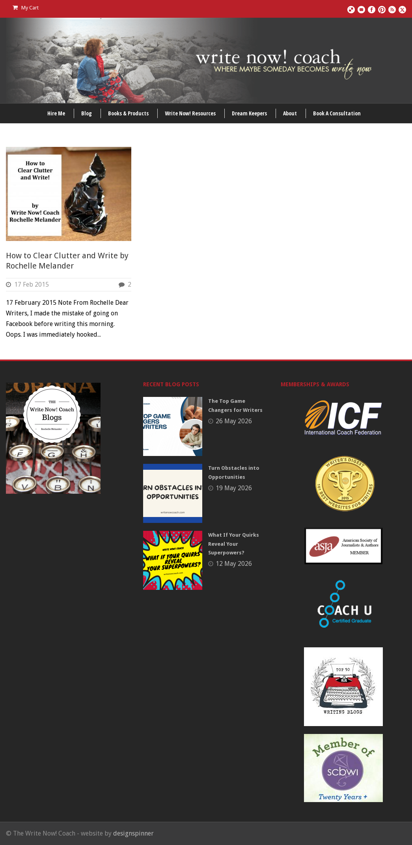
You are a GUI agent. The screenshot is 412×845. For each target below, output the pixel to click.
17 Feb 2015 (31, 284)
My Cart (26, 8)
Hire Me (56, 113)
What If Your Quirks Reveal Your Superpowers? (233, 543)
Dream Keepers (249, 113)
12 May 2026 (234, 563)
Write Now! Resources (190, 113)
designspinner (133, 833)
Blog (86, 113)
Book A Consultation (337, 113)
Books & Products (128, 113)
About (290, 113)
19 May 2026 (234, 488)
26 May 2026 (234, 421)
